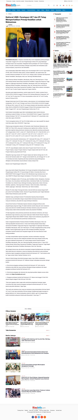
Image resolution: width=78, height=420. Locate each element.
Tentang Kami (9, 1)
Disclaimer (36, 1)
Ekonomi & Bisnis (31, 10)
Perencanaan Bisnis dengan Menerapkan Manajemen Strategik (33, 365)
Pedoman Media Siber (29, 1)
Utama (18, 10)
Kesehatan (58, 10)
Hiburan (47, 10)
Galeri (38, 10)
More (64, 10)
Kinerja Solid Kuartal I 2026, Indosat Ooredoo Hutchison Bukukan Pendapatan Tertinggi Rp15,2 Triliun (59, 88)
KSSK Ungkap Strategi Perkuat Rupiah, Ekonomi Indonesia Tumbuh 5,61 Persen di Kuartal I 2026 (12, 324)
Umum (9, 13)
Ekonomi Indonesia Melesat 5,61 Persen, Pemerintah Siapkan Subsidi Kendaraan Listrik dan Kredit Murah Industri (42, 324)
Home (8, 10)
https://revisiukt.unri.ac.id (18, 274)
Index (48, 311)
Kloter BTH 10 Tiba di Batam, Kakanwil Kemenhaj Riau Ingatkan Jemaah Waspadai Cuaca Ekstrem (35, 378)
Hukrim (52, 10)
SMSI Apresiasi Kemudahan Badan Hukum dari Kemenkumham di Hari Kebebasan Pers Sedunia (35, 352)
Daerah (23, 10)
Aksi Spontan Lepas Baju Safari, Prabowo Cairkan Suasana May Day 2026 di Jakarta (36, 390)
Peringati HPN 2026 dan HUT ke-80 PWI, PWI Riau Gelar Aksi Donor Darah (59, 94)
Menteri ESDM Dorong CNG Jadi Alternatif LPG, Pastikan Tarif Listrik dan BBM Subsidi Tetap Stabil (27, 324)
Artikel (13, 10)
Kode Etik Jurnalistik (20, 1)
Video (42, 10)
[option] (13, 320)
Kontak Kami (41, 1)
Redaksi (13, 1)
